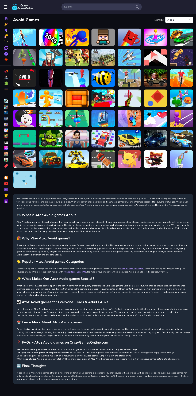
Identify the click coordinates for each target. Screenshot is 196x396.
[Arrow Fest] (129, 57)
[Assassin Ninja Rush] (181, 57)
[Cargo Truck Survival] (103, 158)
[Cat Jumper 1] (155, 158)
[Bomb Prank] (25, 118)
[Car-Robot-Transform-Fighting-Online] (77, 158)
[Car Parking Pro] (129, 138)
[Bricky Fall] (129, 118)
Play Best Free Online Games (22, 7)
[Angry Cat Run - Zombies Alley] (25, 57)
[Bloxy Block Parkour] (129, 98)
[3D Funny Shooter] (103, 37)
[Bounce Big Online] (77, 118)
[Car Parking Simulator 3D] (155, 138)
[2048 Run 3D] (51, 37)
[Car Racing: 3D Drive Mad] (25, 158)
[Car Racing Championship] (181, 138)
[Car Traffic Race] (51, 158)
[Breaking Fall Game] (103, 118)
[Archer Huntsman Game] (77, 57)
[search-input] (98, 7)
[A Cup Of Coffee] (129, 37)
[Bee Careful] (103, 77)
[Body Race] (181, 98)
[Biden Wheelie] (155, 77)
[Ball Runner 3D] (77, 77)
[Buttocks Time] (77, 138)
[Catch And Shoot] (181, 158)
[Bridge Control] (25, 138)
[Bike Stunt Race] (181, 77)
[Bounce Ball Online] (51, 118)
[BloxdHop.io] (103, 98)
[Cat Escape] (129, 158)
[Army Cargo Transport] (103, 57)
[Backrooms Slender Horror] (51, 77)
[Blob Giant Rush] (25, 98)
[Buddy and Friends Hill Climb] (51, 138)
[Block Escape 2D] (77, 98)
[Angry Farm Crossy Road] (51, 57)
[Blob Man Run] (51, 98)
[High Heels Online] (25, 37)
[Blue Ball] (155, 98)
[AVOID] (25, 77)
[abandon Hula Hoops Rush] (155, 37)
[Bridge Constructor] (181, 118)
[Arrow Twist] (155, 57)
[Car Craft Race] (103, 138)
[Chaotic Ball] (25, 178)
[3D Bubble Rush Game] (77, 37)
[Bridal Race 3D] (155, 118)
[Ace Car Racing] (181, 37)
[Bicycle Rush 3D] (129, 77)
